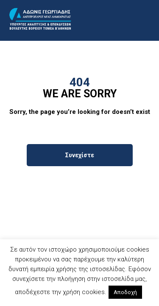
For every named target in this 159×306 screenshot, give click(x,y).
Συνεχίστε (79, 155)
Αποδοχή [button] (125, 292)
